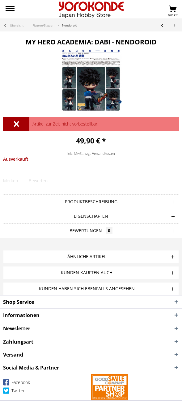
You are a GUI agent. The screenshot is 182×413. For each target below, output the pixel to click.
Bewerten (38, 181)
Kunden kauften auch (86, 272)
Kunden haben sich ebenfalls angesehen (87, 288)
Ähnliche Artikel (86, 256)
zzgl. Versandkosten (100, 153)
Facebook (16, 383)
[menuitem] (10, 9)
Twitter (14, 392)
